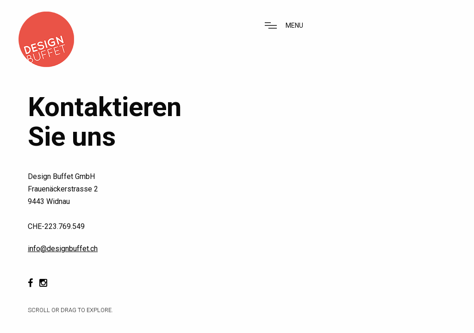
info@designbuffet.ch (63, 248)
